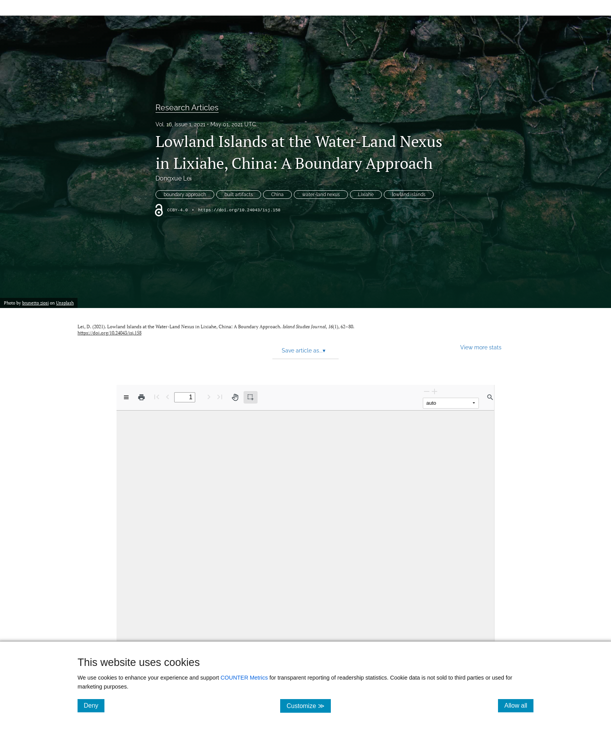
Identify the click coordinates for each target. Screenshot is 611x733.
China (277, 194)
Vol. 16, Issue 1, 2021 (180, 124)
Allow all (518, 705)
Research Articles (187, 107)
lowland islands (409, 194)
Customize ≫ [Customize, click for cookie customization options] (308, 705)
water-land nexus (321, 194)
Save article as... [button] (303, 350)
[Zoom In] (434, 391)
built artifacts (238, 194)
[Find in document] (490, 397)
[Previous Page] (167, 397)
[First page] (156, 397)
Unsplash (65, 303)
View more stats (481, 347)
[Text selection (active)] (251, 397)
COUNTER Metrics (244, 678)
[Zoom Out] (426, 391)
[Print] (141, 397)
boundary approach (185, 194)
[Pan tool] (235, 397)
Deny (94, 705)
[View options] (126, 397)
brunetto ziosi (35, 303)
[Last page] (219, 397)
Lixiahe (366, 194)
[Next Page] (209, 397)
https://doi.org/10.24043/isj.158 (239, 210)
